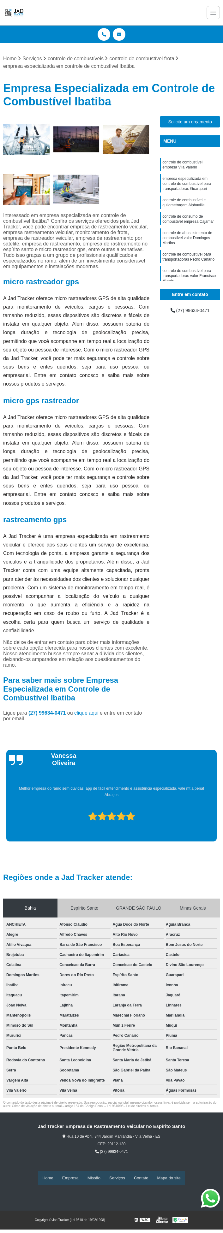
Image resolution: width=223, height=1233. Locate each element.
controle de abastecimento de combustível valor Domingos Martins (187, 245)
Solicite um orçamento (190, 122)
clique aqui (86, 713)
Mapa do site (168, 1178)
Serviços (117, 1178)
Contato (141, 1178)
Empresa (70, 1178)
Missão (93, 1178)
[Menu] (213, 13)
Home (47, 1178)
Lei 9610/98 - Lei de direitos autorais (132, 1106)
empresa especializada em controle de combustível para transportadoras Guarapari (186, 186)
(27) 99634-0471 (47, 713)
